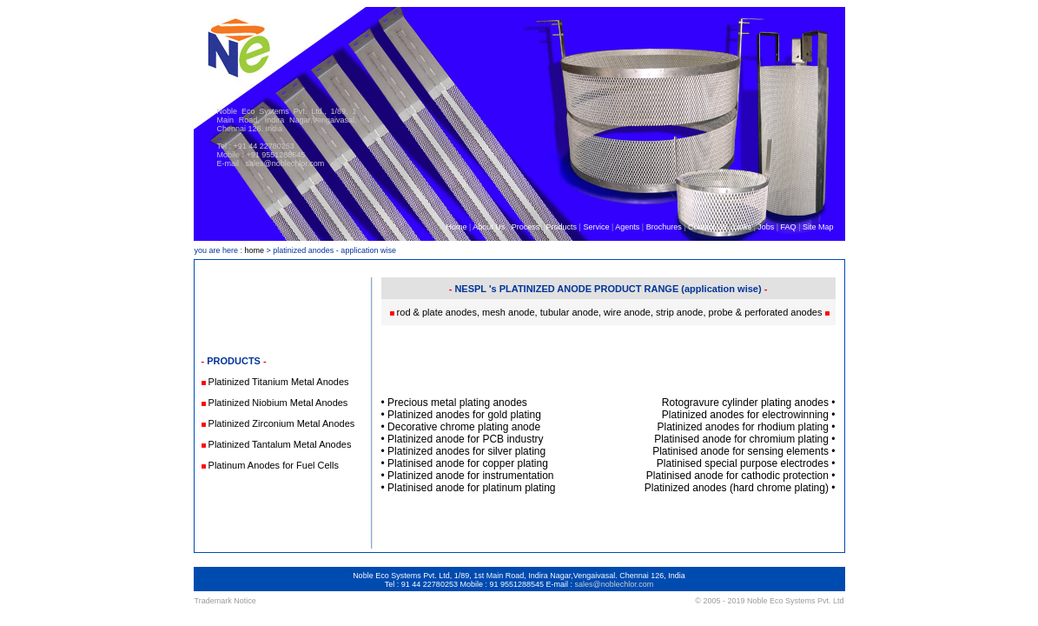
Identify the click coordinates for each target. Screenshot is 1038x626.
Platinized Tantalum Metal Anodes (280, 444)
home (255, 250)
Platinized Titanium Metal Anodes (278, 381)
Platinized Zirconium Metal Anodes (281, 423)
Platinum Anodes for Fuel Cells (273, 465)
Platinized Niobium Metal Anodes (278, 402)
